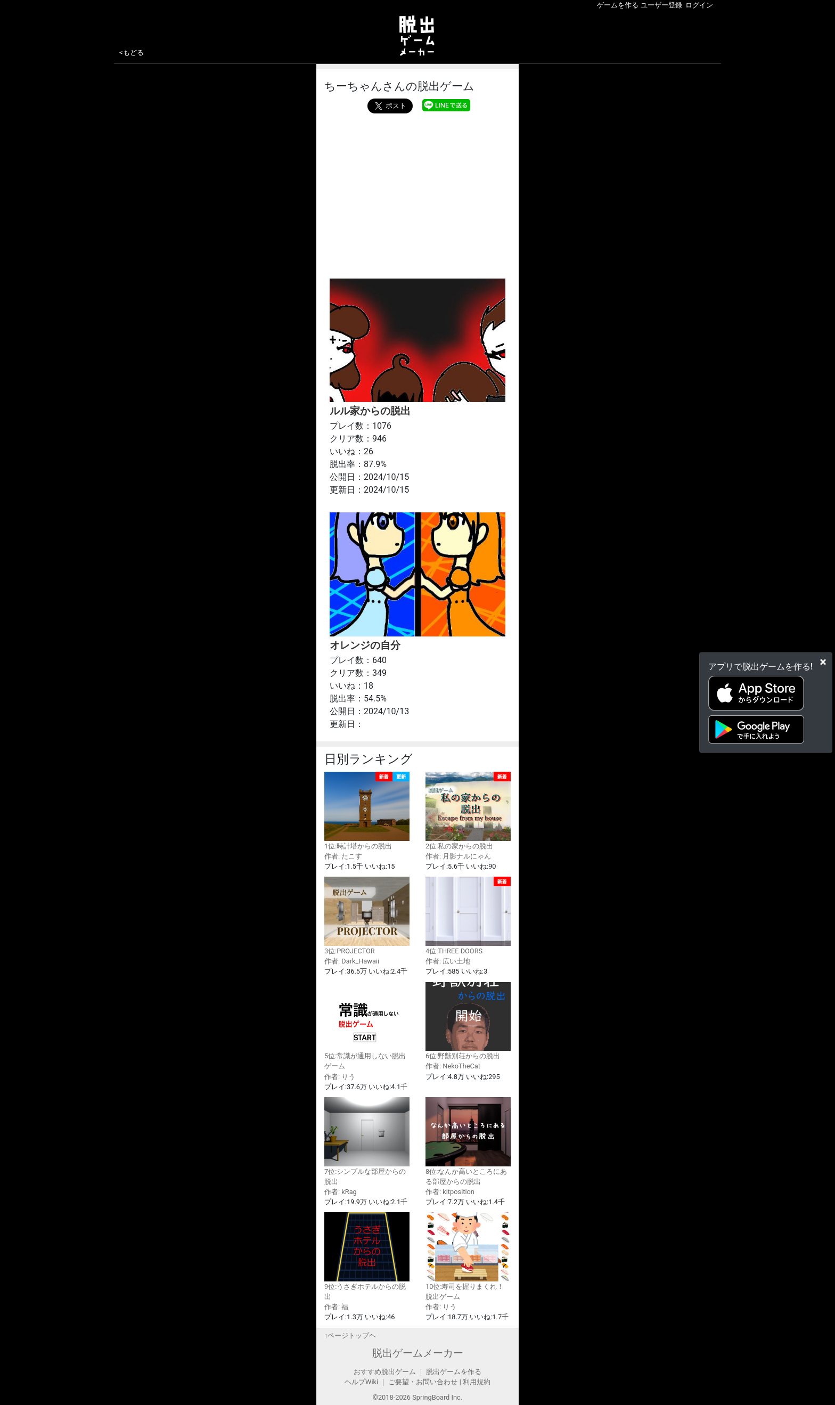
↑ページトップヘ (350, 1335)
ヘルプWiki (361, 1382)
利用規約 (476, 1382)
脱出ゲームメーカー (417, 1353)
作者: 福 (336, 1307)
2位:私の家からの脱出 (468, 811)
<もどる (131, 52)
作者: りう (339, 1077)
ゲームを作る (617, 5)
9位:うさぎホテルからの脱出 (367, 1256)
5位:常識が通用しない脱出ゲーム (367, 1026)
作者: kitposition (449, 1192)
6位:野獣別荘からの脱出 (468, 1021)
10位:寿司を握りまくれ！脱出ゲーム (468, 1256)
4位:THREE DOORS (468, 916)
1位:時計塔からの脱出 (367, 811)
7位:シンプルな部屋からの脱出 (367, 1141)
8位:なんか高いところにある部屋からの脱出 (468, 1141)
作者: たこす (343, 856)
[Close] (823, 662)
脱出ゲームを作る (453, 1372)
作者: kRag (340, 1192)
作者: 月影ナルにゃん (458, 856)
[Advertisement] (417, 193)
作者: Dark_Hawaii (351, 961)
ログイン (699, 5)
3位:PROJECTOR (367, 916)
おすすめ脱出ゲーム (385, 1372)
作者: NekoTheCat (452, 1066)
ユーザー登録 (661, 5)
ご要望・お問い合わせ (422, 1382)
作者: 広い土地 (447, 961)
